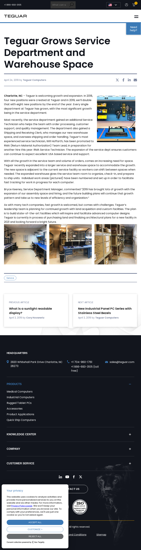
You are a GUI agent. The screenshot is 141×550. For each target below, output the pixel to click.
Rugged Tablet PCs (19, 403)
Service (10, 278)
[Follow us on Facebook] (74, 477)
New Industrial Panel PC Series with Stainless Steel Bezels (105, 310)
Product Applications (20, 414)
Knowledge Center (21, 434)
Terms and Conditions (73, 534)
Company (13, 448)
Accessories (15, 409)
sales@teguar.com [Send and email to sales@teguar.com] (122, 362)
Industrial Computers (20, 397)
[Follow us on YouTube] (67, 477)
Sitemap (101, 534)
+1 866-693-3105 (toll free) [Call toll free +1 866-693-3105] (85, 369)
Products (14, 384)
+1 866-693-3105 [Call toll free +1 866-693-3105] (12, 5)
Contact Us (70, 489)
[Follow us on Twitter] (81, 477)
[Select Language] (113, 5)
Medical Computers (20, 392)
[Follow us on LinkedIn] (61, 477)
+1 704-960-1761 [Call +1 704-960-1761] (81, 362)
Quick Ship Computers (21, 420)
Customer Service (20, 463)
